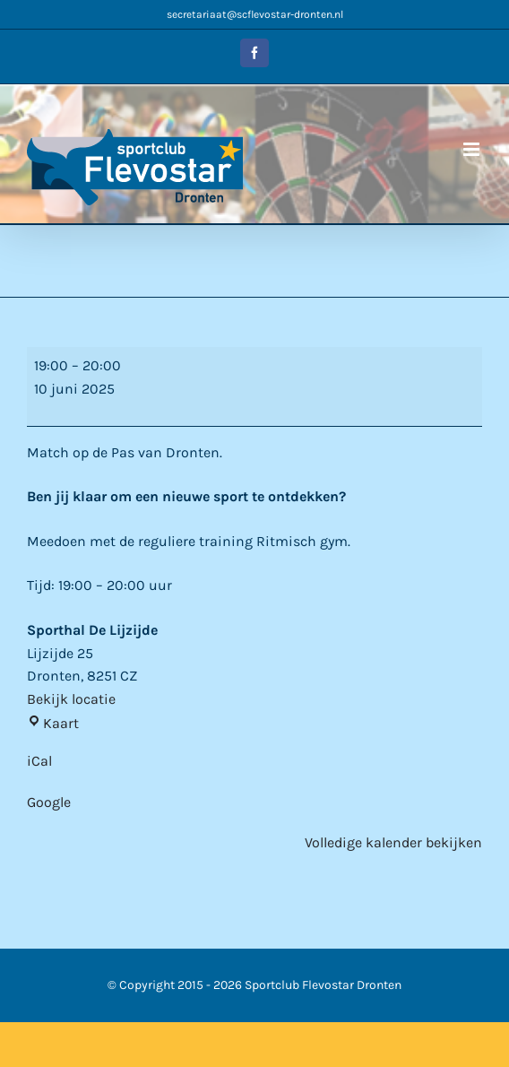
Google (49, 802)
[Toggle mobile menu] (472, 149)
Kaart (53, 723)
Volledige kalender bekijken (393, 842)
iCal (39, 760)
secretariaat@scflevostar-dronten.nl (255, 14)
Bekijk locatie (71, 698)
